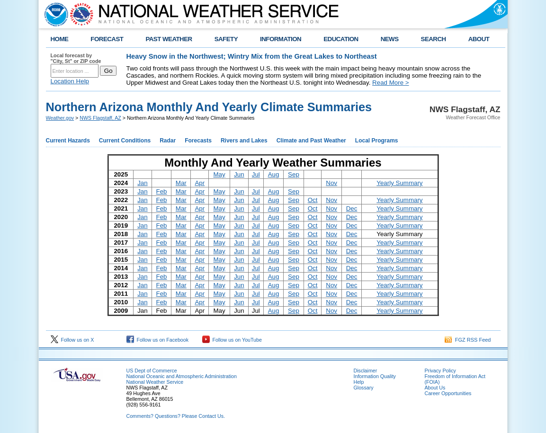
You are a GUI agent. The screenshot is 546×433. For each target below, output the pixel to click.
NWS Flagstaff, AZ (100, 118)
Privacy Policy (440, 370)
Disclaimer (365, 370)
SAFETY (226, 39)
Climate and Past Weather (311, 140)
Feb (161, 191)
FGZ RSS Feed (468, 340)
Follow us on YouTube (232, 340)
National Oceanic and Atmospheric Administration (181, 376)
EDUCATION (340, 39)
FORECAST (106, 39)
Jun (239, 174)
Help (359, 382)
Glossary (364, 387)
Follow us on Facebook (157, 340)
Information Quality (375, 376)
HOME (60, 39)
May (219, 174)
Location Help (70, 81)
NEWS (390, 39)
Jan (142, 182)
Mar (181, 182)
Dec (352, 208)
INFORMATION (280, 39)
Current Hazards (68, 140)
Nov (331, 182)
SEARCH (433, 39)
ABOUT (479, 39)
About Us (435, 387)
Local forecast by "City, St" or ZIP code (76, 58)
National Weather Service (155, 382)
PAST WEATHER (168, 39)
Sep (293, 174)
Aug (273, 174)
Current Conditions (125, 140)
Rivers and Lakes (244, 140)
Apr (200, 182)
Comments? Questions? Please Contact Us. (175, 416)
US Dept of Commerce (151, 370)
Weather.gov (60, 118)
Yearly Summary (399, 182)
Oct (313, 199)
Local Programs (376, 140)
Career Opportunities (448, 393)
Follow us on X (72, 340)
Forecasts (198, 140)
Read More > (390, 82)
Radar (168, 140)
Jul (256, 174)
